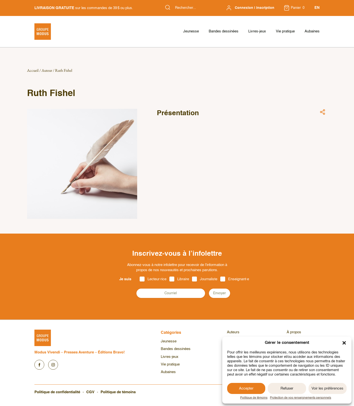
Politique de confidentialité (57, 392)
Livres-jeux (257, 31)
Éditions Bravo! (111, 352)
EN (317, 8)
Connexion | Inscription (254, 8)
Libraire (183, 279)
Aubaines (312, 31)
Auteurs (233, 332)
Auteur (47, 70)
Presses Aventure (79, 352)
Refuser (286, 388)
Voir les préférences (327, 388)
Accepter (246, 388)
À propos (294, 332)
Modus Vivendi (47, 352)
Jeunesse (191, 31)
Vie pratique (285, 31)
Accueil (33, 70)
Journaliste (208, 279)
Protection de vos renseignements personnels (300, 397)
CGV (90, 392)
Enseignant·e (238, 279)
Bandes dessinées (223, 31)
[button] (344, 342)
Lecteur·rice (157, 279)
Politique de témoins (253, 397)
